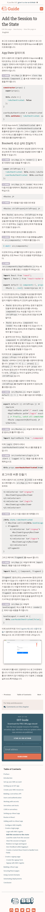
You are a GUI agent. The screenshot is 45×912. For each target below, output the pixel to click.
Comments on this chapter (16, 700)
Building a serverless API (12, 787)
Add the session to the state (17, 828)
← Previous (6, 688)
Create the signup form (14, 853)
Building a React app (11, 860)
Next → (40, 688)
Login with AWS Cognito (14, 825)
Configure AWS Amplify (13, 819)
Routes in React (9, 811)
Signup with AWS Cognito (15, 856)
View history (17, 29)
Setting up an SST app (11, 779)
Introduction (8, 771)
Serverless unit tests (11, 799)
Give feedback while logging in (17, 840)
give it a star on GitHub (26, 2)
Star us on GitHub (22, 732)
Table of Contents (24, 688)
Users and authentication (12, 791)
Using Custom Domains (12, 868)
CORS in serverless (10, 803)
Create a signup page (12, 850)
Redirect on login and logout (16, 837)
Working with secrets (11, 795)
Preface (6, 768)
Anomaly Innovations (25, 908)
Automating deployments (13, 872)
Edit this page (7, 29)
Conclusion (7, 876)
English (5, 32)
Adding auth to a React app (13, 815)
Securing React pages (11, 864)
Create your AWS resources (14, 783)
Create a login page (12, 822)
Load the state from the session (17, 831)
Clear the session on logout (16, 834)
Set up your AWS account (13, 775)
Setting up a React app (12, 807)
